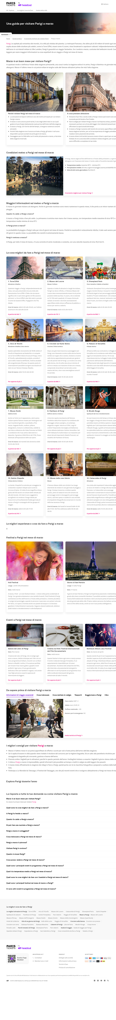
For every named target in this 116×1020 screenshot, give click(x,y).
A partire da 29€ (93, 513)
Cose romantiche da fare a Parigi (69, 931)
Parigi (8, 39)
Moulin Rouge (80, 924)
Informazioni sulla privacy (67, 961)
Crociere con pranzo (93, 921)
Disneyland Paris (88, 911)
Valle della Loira (46, 921)
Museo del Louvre (57, 911)
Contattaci (38, 958)
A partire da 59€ (93, 314)
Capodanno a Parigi (31, 931)
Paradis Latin (11, 928)
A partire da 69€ (53, 381)
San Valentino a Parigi (47, 931)
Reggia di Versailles (70, 915)
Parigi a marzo (55, 39)
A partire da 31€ (14, 513)
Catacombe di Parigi (73, 911)
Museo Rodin (41, 918)
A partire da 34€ (14, 314)
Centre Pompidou (44, 915)
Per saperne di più (15, 381)
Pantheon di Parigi (29, 915)
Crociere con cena (13, 924)
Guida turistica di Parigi (74, 735)
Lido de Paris (68, 924)
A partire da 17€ (53, 314)
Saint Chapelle (101, 911)
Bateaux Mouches (42, 924)
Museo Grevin (53, 918)
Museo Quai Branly (86, 918)
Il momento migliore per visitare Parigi (36, 39)
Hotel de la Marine (13, 921)
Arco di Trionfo (44, 911)
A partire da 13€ (14, 449)
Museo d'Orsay (12, 918)
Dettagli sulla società (66, 958)
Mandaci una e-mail (41, 961)
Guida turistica (17, 39)
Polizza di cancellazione (67, 967)
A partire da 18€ (93, 381)
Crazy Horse (91, 924)
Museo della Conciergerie (69, 918)
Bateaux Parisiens (27, 924)
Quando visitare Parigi (14, 931)
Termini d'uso (63, 964)
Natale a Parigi (88, 931)
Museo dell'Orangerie (26, 918)
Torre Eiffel (32, 911)
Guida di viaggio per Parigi (82, 928)
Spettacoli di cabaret (14, 915)
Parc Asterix (57, 915)
